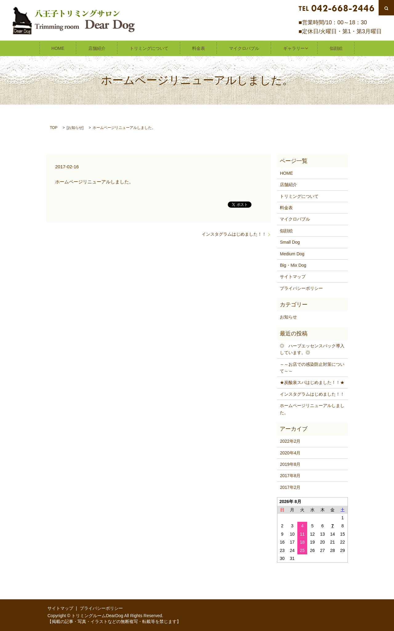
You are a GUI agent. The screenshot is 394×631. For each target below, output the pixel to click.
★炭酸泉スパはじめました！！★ (312, 382)
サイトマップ (293, 276)
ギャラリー (279, 48)
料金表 (197, 48)
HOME (76, 48)
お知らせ (75, 127)
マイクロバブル (236, 48)
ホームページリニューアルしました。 (312, 408)
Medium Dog (292, 253)
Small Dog (290, 241)
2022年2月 (290, 440)
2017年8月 (290, 475)
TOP (53, 127)
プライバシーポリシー (301, 288)
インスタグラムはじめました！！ (234, 233)
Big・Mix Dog (293, 264)
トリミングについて (154, 48)
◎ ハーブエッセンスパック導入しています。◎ (312, 349)
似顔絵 (317, 48)
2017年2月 (290, 487)
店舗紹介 (108, 48)
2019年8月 (290, 463)
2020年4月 (290, 452)
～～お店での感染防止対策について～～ (312, 367)
